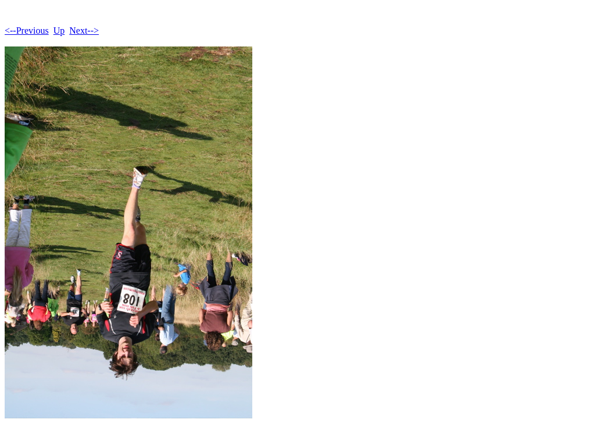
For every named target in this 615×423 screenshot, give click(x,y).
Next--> (84, 30)
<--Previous (27, 30)
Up (59, 30)
